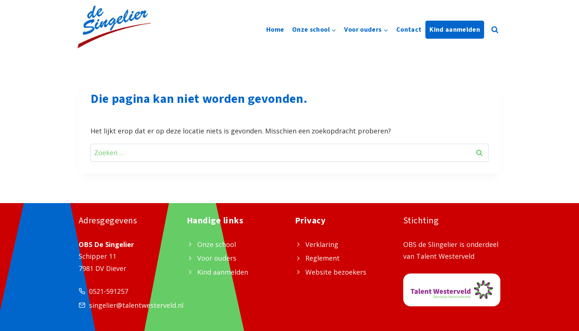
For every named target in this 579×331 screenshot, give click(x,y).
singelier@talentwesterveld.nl (136, 305)
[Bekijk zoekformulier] (495, 30)
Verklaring (321, 244)
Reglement (322, 258)
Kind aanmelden (454, 29)
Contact (409, 29)
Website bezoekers (335, 272)
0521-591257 (108, 291)
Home (275, 29)
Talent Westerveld (445, 256)
